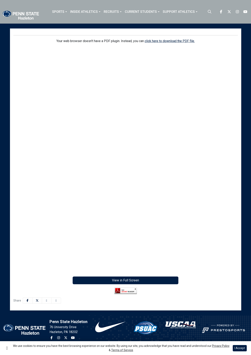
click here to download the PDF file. (170, 41)
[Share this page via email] (47, 300)
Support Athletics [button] (179, 11)
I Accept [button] (240, 348)
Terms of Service (122, 350)
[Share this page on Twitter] (37, 300)
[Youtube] (245, 11)
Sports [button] (58, 11)
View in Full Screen (125, 280)
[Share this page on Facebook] (27, 300)
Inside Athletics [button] (84, 11)
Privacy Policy (220, 345)
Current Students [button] (141, 11)
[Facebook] (221, 11)
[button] (60, 12)
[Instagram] (237, 11)
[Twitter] (229, 11)
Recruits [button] (111, 11)
